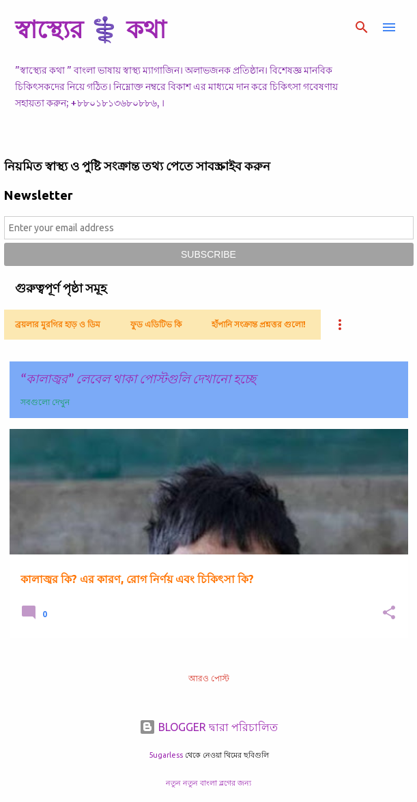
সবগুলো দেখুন (45, 402)
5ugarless (166, 755)
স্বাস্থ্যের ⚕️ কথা (90, 29)
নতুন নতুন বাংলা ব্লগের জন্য (208, 783)
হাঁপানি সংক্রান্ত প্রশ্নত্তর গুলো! (259, 324)
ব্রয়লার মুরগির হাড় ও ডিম (57, 324)
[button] (389, 613)
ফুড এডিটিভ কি (156, 324)
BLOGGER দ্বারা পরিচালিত (208, 727)
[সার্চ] (362, 27)
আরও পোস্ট (208, 678)
